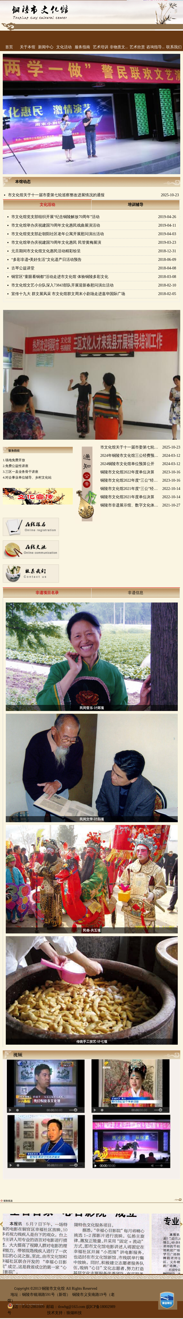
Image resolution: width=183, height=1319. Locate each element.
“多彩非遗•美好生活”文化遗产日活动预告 (46, 260)
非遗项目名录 (47, 593)
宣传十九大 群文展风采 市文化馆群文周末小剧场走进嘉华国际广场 (68, 294)
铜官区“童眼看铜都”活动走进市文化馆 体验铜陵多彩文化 (59, 277)
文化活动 (47, 205)
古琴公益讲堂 (22, 268)
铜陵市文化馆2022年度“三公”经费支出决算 (130, 481)
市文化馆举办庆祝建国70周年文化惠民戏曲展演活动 (55, 225)
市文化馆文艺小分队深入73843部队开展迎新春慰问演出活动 (62, 285)
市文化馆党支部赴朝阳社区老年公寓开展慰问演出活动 (57, 234)
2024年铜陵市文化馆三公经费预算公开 (130, 456)
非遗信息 (135, 593)
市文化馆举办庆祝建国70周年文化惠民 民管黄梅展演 (56, 242)
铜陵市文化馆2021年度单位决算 (127, 498)
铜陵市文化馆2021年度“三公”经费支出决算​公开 (130, 489)
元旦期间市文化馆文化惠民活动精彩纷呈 (46, 251)
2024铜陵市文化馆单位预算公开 (127, 465)
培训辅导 (135, 205)
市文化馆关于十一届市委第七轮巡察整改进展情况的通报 (56, 195)
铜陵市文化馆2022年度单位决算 (127, 473)
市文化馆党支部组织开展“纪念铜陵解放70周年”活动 (55, 217)
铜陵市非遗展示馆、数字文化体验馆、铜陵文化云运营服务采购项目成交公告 (130, 506)
